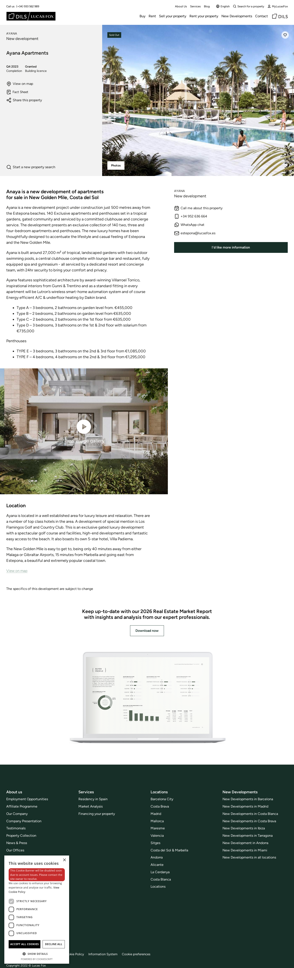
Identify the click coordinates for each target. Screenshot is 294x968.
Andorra (157, 857)
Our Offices (15, 850)
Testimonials (15, 828)
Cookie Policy (76, 954)
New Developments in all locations (249, 857)
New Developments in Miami (244, 850)
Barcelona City (162, 799)
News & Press (16, 843)
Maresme (158, 828)
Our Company (17, 814)
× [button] (64, 860)
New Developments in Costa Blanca (250, 814)
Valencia (157, 835)
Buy (142, 16)
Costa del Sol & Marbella (169, 850)
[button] (37, 953)
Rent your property (203, 16)
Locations (158, 886)
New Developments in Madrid (245, 806)
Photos (116, 165)
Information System (106, 954)
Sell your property (172, 16)
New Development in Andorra (245, 843)
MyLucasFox (277, 6)
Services (195, 6)
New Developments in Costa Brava (249, 821)
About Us (181, 6)
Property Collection (21, 835)
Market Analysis (90, 806)
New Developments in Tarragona (247, 835)
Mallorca (157, 821)
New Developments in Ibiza (243, 828)
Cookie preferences (141, 954)
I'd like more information (231, 247)
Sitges (155, 843)
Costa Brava (160, 806)
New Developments (236, 16)
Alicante (157, 865)
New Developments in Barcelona (247, 799)
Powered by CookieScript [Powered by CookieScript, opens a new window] (37, 959)
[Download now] (147, 698)
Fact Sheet (18, 92)
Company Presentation (23, 821)
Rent (152, 16)
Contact (261, 16)
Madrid (156, 814)
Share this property (24, 100)
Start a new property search (30, 167)
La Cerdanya (160, 872)
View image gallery (84, 431)
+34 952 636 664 (190, 216)
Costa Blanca (161, 879)
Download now (147, 631)
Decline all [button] (53, 944)
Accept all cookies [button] (24, 944)
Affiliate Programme (21, 806)
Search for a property (248, 6)
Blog (207, 6)
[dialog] (36, 910)
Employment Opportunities (27, 799)
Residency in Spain (93, 799)
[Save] (285, 35)
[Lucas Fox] (31, 16)
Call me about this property (198, 208)
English (223, 6)
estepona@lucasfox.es (194, 233)
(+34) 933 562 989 (27, 6)
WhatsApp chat (189, 224)
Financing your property (96, 814)
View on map (19, 83)
